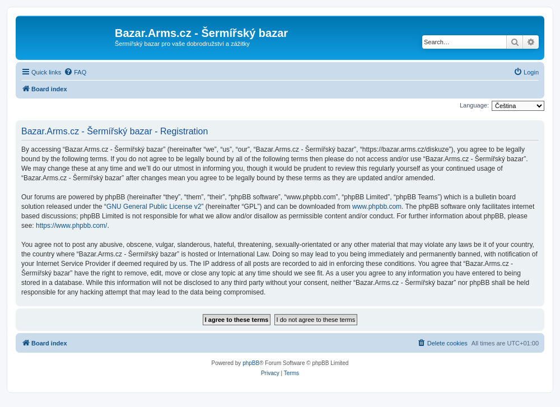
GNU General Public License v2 (153, 206)
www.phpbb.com (377, 206)
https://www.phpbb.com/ (71, 226)
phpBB (250, 363)
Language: (474, 105)
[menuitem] (75, 72)
